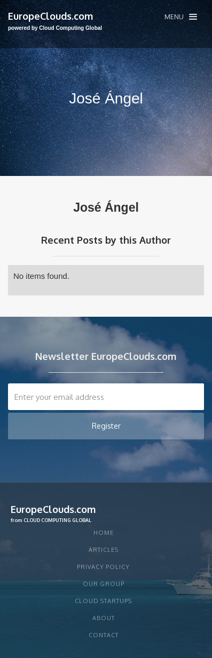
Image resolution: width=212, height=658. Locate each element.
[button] (181, 17)
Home (103, 532)
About (103, 618)
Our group (103, 584)
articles (104, 549)
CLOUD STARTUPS (103, 601)
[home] (55, 21)
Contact (104, 635)
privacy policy (103, 567)
